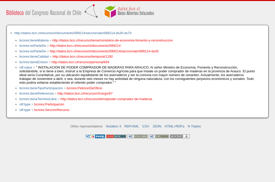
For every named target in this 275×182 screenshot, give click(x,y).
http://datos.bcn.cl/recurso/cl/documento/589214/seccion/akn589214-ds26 (104, 51)
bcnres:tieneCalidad (34, 56)
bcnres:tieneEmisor (33, 62)
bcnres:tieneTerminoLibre (38, 99)
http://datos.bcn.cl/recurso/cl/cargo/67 (85, 93)
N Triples (194, 126)
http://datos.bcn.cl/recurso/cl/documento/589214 (85, 46)
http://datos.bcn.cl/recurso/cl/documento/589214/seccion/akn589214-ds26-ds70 (72, 33)
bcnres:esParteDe (32, 46)
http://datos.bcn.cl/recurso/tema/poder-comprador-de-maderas (106, 99)
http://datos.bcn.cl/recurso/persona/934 (80, 62)
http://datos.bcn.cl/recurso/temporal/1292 (83, 56)
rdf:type (24, 104)
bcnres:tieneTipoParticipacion (41, 88)
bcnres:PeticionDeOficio (84, 88)
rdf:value (25, 67)
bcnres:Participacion (49, 104)
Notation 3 (113, 126)
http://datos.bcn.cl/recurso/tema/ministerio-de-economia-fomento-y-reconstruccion (113, 40)
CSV (145, 126)
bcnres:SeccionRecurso (51, 110)
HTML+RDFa (174, 126)
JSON (156, 126)
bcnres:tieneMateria (33, 40)
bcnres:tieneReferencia (36, 93)
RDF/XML (131, 126)
